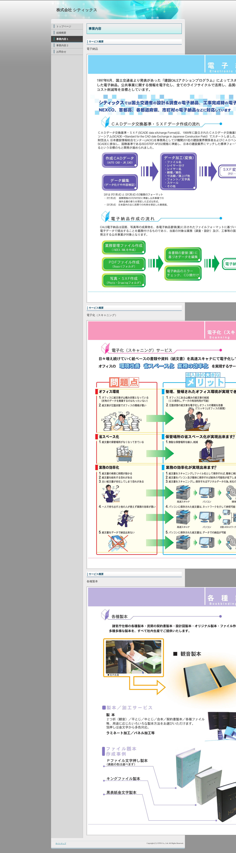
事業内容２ (62, 45)
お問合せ (61, 51)
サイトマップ (60, 843)
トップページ (63, 26)
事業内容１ (62, 39)
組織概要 (61, 32)
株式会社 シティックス (76, 10)
